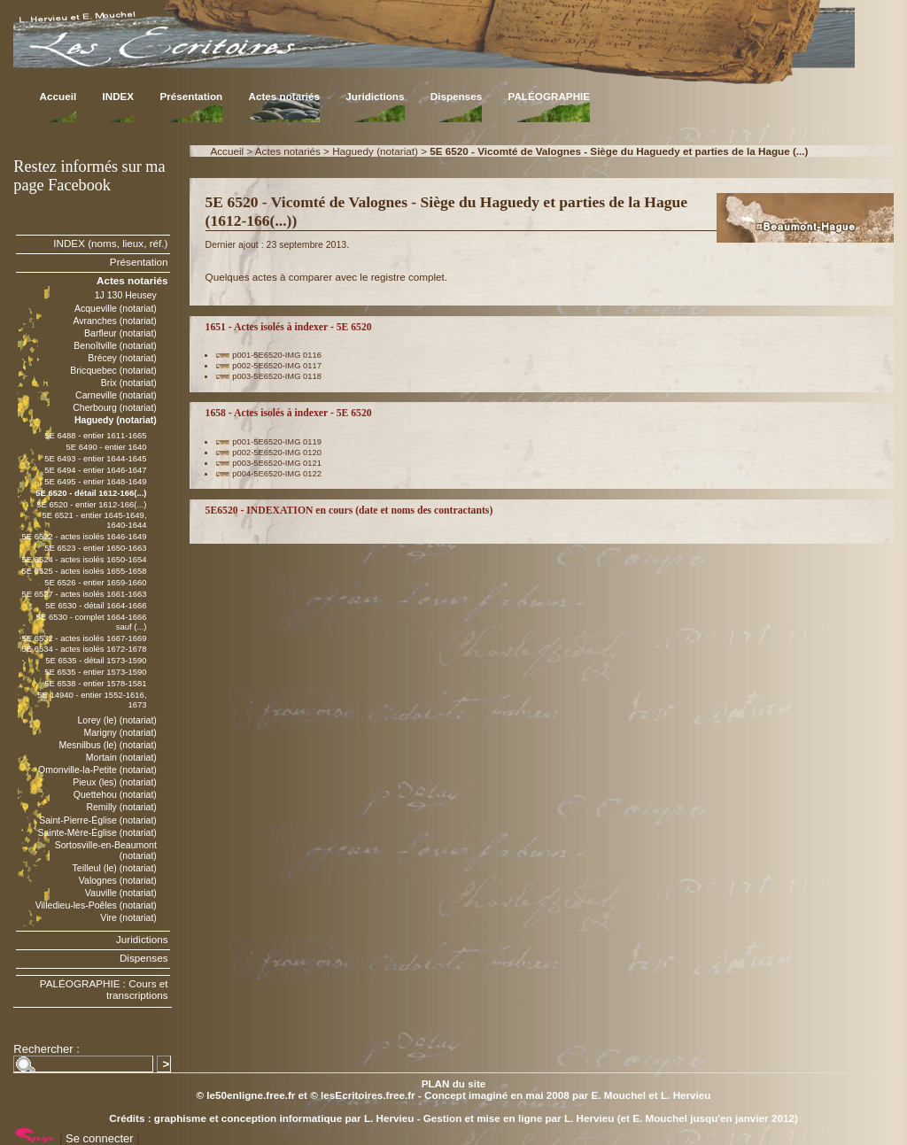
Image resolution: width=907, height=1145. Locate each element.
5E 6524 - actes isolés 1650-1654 (83, 559)
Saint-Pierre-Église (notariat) (98, 820)
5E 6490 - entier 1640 (106, 447)
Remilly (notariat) (121, 806)
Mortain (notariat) (121, 757)
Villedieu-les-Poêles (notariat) (96, 905)
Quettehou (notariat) (115, 794)
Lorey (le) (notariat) (116, 720)
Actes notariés (284, 96)
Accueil (58, 96)
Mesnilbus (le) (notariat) (107, 744)
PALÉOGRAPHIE (549, 96)
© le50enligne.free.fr (245, 1095)
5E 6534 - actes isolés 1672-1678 (83, 649)
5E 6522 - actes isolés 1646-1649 (83, 536)
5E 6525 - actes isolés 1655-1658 (83, 571)
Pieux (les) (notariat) (115, 782)
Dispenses (456, 96)
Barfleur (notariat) (120, 333)
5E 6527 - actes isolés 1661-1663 (83, 594)
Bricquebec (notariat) (113, 370)
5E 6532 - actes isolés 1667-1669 (83, 638)
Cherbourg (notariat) (115, 407)
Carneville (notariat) (116, 395)
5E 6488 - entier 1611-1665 (95, 435)
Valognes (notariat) (118, 880)
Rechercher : (46, 1049)
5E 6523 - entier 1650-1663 (95, 548)
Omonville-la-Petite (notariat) (97, 769)
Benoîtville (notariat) (115, 345)
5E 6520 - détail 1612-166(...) (90, 493)
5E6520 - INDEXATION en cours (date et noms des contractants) (349, 510)
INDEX (118, 96)
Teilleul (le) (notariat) (115, 868)
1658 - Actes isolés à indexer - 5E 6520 (288, 413)
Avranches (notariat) (115, 320)
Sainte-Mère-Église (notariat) (96, 832)
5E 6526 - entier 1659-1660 (95, 582)
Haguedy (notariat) (375, 151)
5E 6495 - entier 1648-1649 (95, 481)
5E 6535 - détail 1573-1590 (95, 660)
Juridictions (374, 96)
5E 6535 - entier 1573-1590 (95, 672)
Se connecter (100, 1138)
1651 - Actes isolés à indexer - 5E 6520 (288, 327)
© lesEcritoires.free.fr (362, 1095)
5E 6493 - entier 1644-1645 (95, 458)
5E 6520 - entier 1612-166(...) (91, 504)
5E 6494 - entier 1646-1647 (95, 470)
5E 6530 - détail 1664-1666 (95, 605)
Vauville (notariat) (121, 892)
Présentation (190, 96)
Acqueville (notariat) (115, 308)
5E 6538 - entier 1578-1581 (95, 683)
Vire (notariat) (128, 917)
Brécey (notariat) (122, 357)
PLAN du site (454, 1083)
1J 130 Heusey (126, 295)
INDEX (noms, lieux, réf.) (110, 243)
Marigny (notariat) (119, 732)
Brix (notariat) (129, 382)
